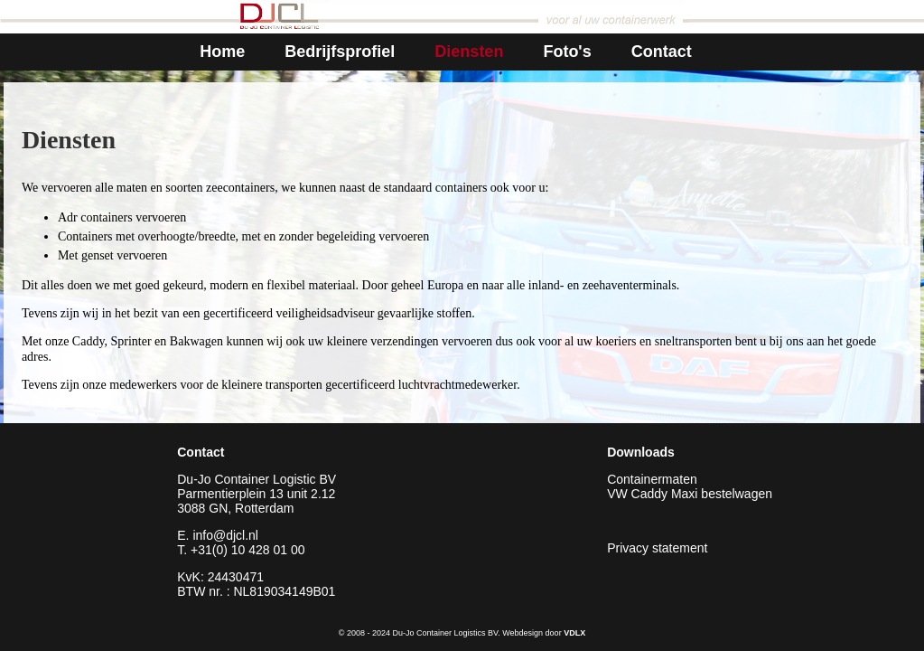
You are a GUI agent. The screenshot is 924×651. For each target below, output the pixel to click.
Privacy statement (657, 548)
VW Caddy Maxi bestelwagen (689, 493)
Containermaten (652, 479)
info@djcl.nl (225, 535)
